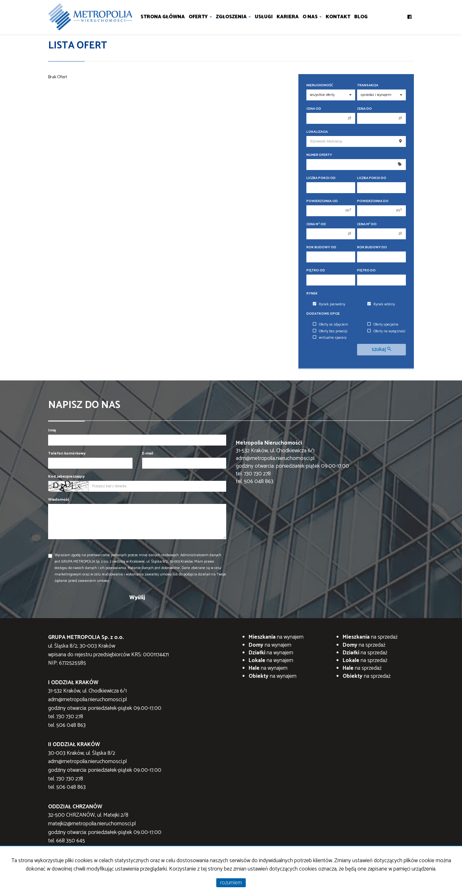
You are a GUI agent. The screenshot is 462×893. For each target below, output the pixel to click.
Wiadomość (58, 499)
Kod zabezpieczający (66, 476)
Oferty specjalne (382, 324)
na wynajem (276, 637)
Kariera (288, 17)
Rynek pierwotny (329, 304)
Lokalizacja (317, 132)
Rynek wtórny (381, 304)
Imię (52, 430)
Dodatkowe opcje (323, 313)
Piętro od (315, 270)
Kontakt (338, 17)
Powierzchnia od (322, 201)
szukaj (381, 349)
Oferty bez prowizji (330, 331)
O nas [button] (312, 17)
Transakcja (367, 85)
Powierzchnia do (373, 201)
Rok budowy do (372, 247)
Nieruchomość (319, 85)
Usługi (264, 17)
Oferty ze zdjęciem (330, 324)
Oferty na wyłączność (386, 331)
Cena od (313, 108)
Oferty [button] (200, 17)
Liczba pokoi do (371, 178)
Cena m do (367, 224)
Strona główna (163, 17)
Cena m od (316, 224)
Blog (361, 17)
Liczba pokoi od (321, 178)
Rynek (312, 293)
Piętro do (366, 270)
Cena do (364, 108)
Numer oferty (319, 155)
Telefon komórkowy (67, 453)
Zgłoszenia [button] (233, 17)
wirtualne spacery (329, 338)
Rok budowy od (321, 247)
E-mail (147, 453)
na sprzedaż (370, 637)
